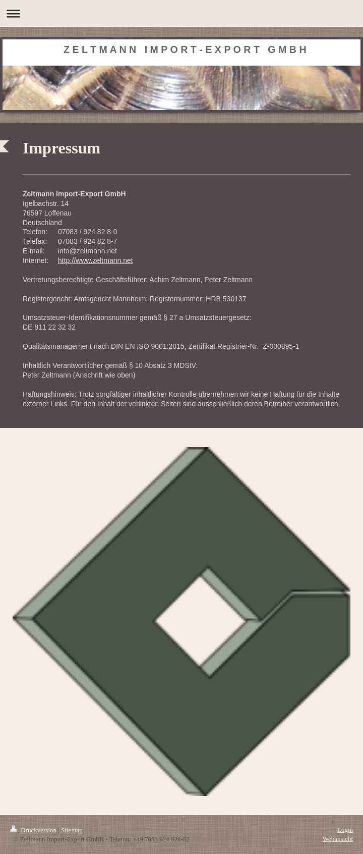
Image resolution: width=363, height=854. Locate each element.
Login (345, 829)
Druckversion (34, 830)
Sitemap (72, 830)
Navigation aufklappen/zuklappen (181, 13)
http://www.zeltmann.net (95, 260)
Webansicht (338, 838)
